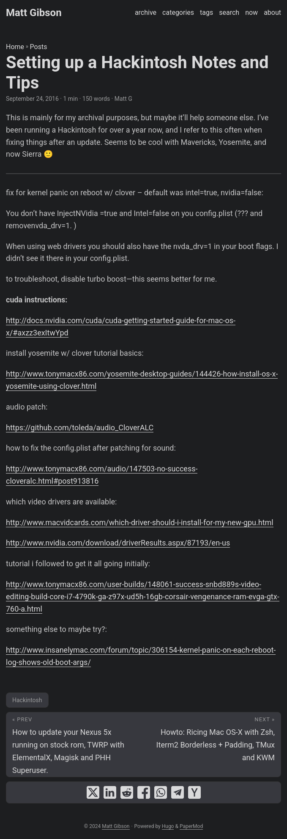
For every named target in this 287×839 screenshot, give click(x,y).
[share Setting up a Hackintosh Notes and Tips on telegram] (177, 792)
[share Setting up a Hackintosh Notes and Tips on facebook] (143, 792)
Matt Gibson (34, 13)
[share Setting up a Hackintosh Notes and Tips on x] (93, 792)
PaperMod (191, 826)
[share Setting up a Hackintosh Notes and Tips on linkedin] (110, 792)
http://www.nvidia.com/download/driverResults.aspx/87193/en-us (118, 542)
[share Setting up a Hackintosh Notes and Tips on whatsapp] (160, 792)
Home (15, 47)
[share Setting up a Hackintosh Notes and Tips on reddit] (126, 792)
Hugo (168, 826)
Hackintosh (27, 700)
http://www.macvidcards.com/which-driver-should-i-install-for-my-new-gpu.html (139, 522)
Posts (38, 47)
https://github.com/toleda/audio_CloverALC (79, 427)
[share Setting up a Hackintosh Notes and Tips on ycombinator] (194, 792)
